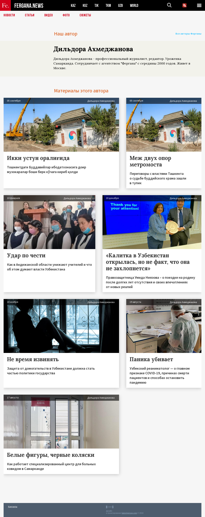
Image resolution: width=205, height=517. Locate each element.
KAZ (73, 5)
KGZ (85, 5)
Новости (9, 15)
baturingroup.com (129, 513)
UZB (120, 5)
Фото (66, 15)
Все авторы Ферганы (188, 33)
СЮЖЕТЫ (85, 15)
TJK (97, 5)
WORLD (134, 5)
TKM (108, 5)
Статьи (30, 15)
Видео (48, 15)
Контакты (12, 506)
